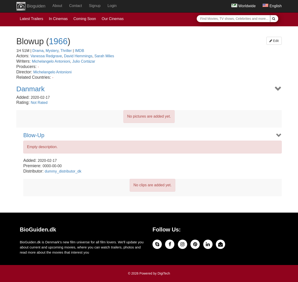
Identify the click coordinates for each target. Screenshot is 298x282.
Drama (38, 51)
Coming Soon (84, 19)
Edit (274, 41)
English (272, 6)
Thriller (66, 51)
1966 (58, 41)
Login (112, 6)
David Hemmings (78, 56)
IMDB (79, 51)
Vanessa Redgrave (46, 56)
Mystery (52, 51)
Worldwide (243, 6)
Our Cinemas (113, 19)
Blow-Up (33, 135)
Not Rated (39, 103)
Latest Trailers (31, 19)
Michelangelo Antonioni (51, 61)
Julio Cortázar (83, 61)
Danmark (30, 89)
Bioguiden (30, 6)
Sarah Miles (104, 56)
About (57, 6)
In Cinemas (58, 19)
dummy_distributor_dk (63, 171)
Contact (75, 6)
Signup (95, 6)
